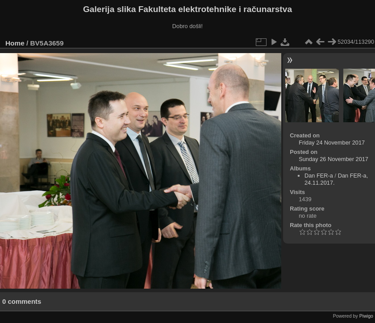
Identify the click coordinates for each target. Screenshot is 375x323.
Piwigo (366, 316)
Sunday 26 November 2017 (333, 159)
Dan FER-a (318, 175)
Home (15, 43)
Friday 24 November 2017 (332, 142)
